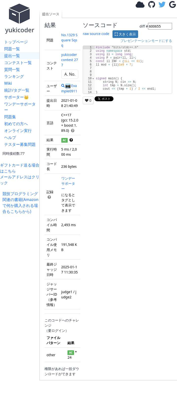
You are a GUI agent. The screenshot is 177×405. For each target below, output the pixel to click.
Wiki (8, 83)
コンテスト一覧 (18, 62)
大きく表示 (125, 34)
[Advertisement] (20, 288)
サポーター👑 (16, 97)
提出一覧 (12, 55)
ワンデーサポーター (20, 107)
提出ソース (50, 14)
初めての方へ (16, 123)
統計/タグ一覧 (16, 90)
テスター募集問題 (20, 144)
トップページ (16, 42)
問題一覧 (12, 48)
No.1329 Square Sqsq (69, 40)
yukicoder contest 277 (69, 59)
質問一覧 (12, 69)
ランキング (14, 76)
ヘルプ (10, 137)
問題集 (10, 116)
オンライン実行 (18, 130)
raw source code (96, 33)
